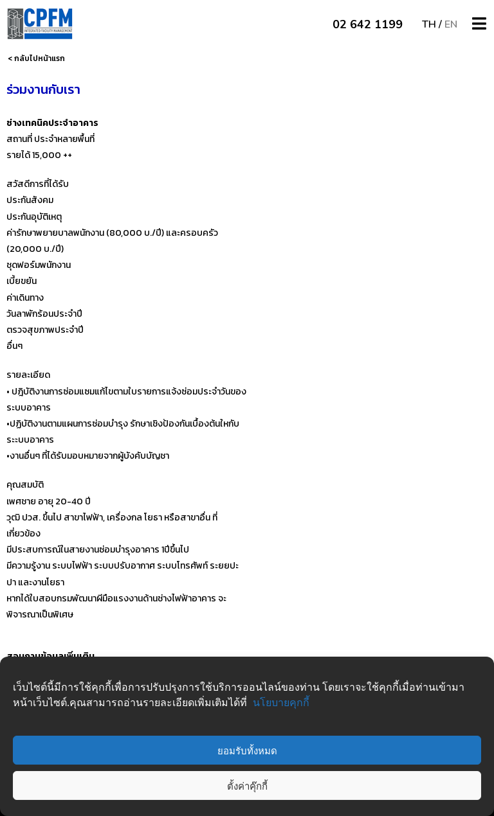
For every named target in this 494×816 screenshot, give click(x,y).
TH (429, 24)
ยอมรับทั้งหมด (247, 750)
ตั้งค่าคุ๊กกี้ (247, 785)
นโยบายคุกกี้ (281, 702)
